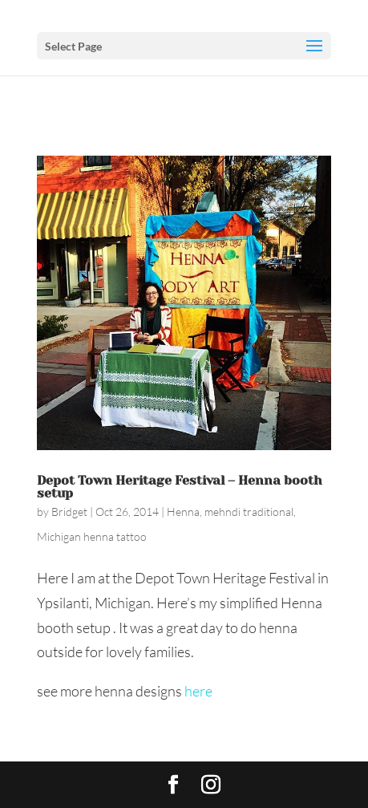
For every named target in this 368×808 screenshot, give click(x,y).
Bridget (69, 511)
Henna (183, 511)
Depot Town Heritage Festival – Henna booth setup (179, 487)
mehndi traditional (248, 511)
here (198, 691)
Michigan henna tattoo (92, 536)
